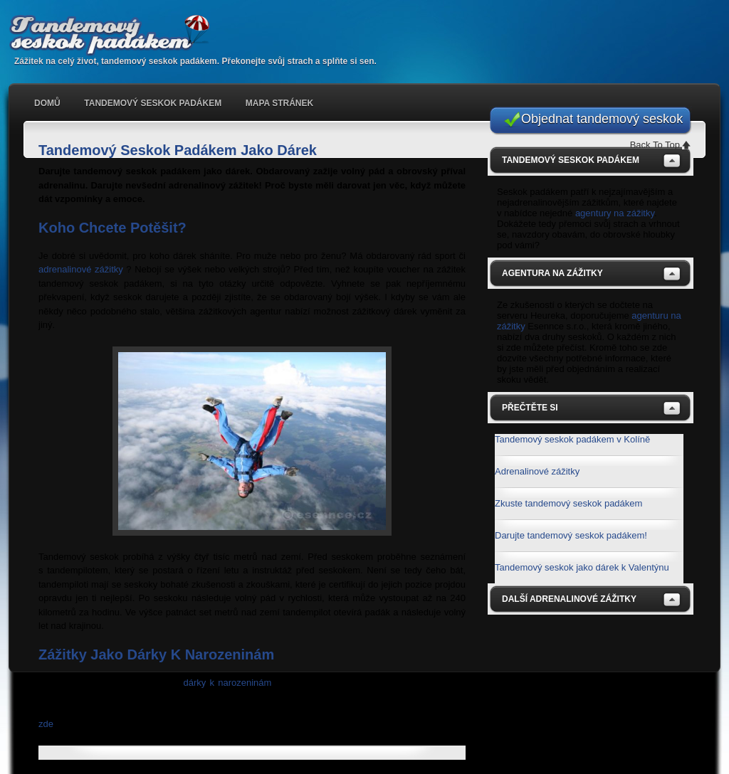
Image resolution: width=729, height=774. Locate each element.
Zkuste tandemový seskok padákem (568, 503)
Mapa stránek (279, 103)
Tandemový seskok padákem (115, 35)
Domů (47, 103)
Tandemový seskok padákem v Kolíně (572, 439)
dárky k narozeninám (228, 682)
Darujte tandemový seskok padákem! (571, 535)
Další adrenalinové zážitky (569, 599)
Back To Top (655, 144)
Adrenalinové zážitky (537, 471)
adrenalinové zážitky (80, 269)
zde (45, 724)
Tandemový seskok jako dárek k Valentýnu (582, 567)
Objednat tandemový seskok (602, 119)
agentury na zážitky (614, 213)
